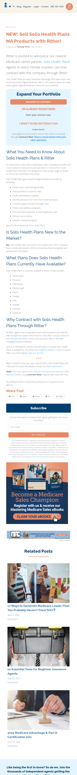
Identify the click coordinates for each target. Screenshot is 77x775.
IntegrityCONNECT (47, 349)
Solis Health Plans (56, 61)
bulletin (11, 27)
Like (11, 396)
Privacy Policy (16, 454)
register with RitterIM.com (33, 371)
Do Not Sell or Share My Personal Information (37, 457)
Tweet (36, 396)
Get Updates (38, 434)
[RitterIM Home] (10, 6)
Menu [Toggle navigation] (69, 6)
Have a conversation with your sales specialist (48, 138)
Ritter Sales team (54, 366)
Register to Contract (38, 102)
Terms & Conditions (31, 454)
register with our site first (32, 353)
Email (59, 396)
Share (23, 396)
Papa (46, 203)
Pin (48, 396)
